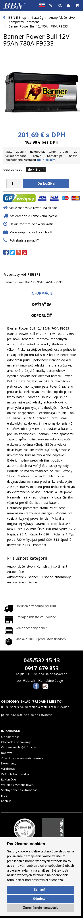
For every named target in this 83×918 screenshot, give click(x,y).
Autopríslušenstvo (62, 17)
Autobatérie (15, 572)
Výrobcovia (8, 769)
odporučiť (41, 315)
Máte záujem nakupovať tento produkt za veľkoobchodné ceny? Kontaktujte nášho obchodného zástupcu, (41, 156)
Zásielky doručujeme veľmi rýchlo (33, 216)
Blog (4, 795)
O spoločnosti (10, 737)
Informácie (41, 293)
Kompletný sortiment (23, 22)
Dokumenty (8, 763)
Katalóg (37, 17)
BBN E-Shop (17, 17)
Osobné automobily (56, 577)
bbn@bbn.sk (26, 680)
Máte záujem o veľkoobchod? (30, 232)
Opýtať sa (41, 304)
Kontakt (6, 801)
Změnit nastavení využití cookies (22, 758)
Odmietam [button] (40, 898)
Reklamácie (8, 779)
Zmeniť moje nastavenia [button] (40, 907)
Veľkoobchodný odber (16, 774)
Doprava (6, 753)
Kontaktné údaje (51, 680)
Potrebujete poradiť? (24, 240)
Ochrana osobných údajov (18, 747)
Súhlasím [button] (41, 889)
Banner (33, 577)
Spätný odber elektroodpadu (20, 790)
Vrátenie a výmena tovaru (18, 785)
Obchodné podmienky (16, 742)
